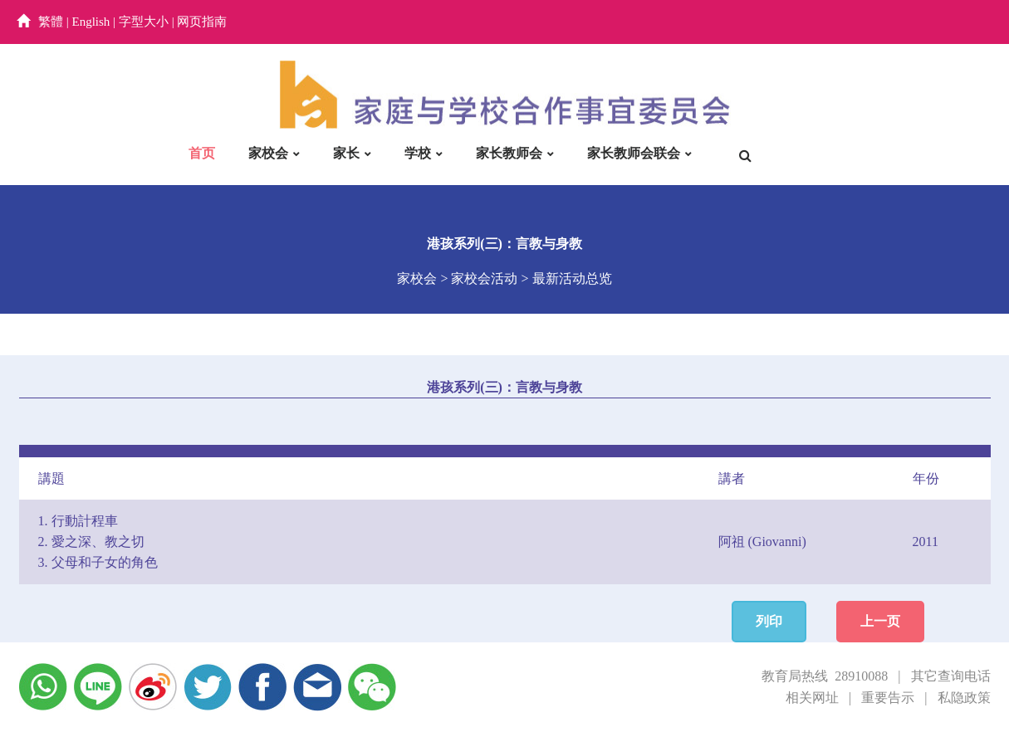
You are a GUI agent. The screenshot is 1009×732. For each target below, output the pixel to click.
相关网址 (812, 698)
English (91, 21)
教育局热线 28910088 (825, 676)
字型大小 (144, 21)
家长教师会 (509, 153)
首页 (202, 153)
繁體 (50, 21)
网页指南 (202, 21)
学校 (417, 153)
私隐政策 (964, 698)
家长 (346, 153)
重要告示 (887, 698)
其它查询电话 (951, 676)
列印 (769, 621)
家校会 (268, 153)
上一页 (880, 621)
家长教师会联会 (633, 153)
